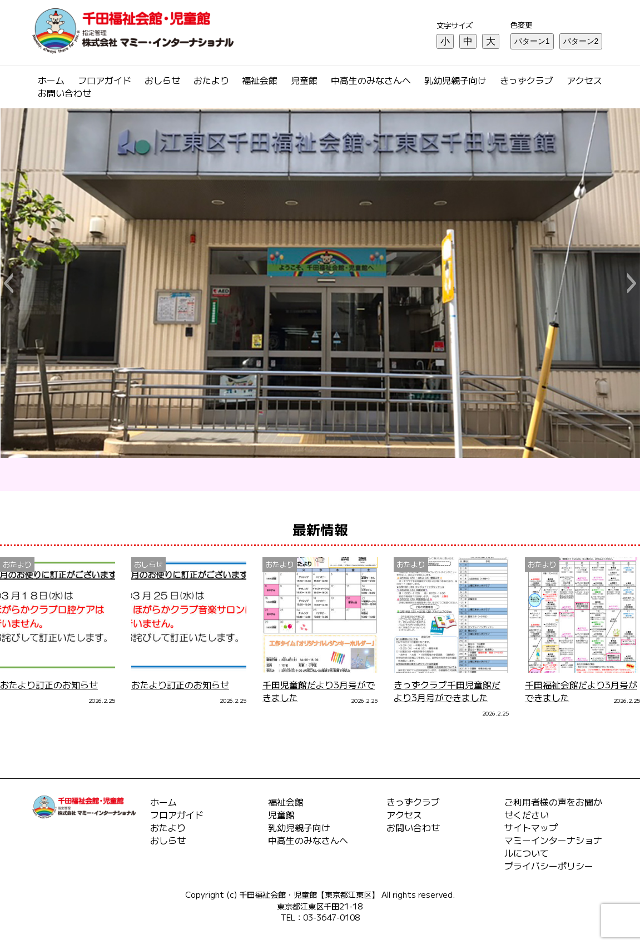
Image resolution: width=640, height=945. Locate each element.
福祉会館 (259, 80)
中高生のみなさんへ (371, 80)
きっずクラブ (526, 80)
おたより (211, 80)
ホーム (51, 80)
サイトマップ (531, 827)
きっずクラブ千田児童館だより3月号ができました (447, 691)
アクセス (584, 80)
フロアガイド (104, 80)
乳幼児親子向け (455, 80)
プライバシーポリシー (548, 865)
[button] (8, 283)
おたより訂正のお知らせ (49, 684)
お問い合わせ (64, 93)
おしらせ (162, 80)
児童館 (304, 80)
